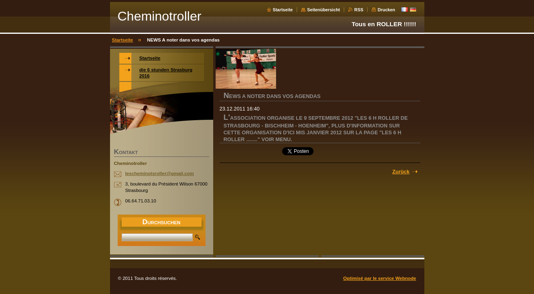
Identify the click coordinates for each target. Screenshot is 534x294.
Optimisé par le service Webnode (379, 278)
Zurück (400, 172)
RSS (358, 9)
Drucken (386, 9)
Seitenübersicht (323, 9)
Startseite (283, 9)
